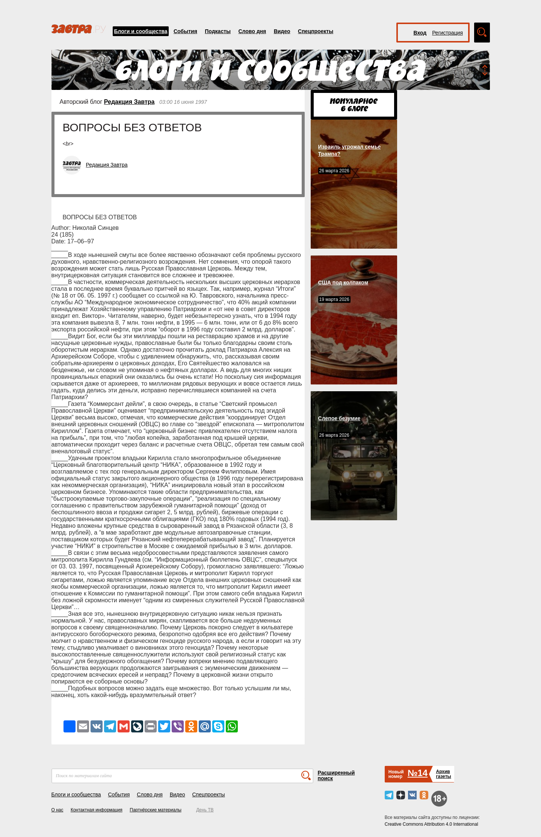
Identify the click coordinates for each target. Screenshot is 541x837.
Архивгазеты (443, 774)
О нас (57, 810)
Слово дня (252, 31)
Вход (420, 33)
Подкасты (218, 31)
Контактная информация (96, 810)
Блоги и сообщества (141, 31)
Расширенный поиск (336, 775)
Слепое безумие (339, 418)
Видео (282, 31)
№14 (418, 773)
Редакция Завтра (129, 102)
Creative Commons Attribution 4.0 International (431, 824)
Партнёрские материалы (155, 810)
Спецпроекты (315, 31)
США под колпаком (343, 283)
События (185, 31)
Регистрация (447, 33)
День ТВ (204, 810)
